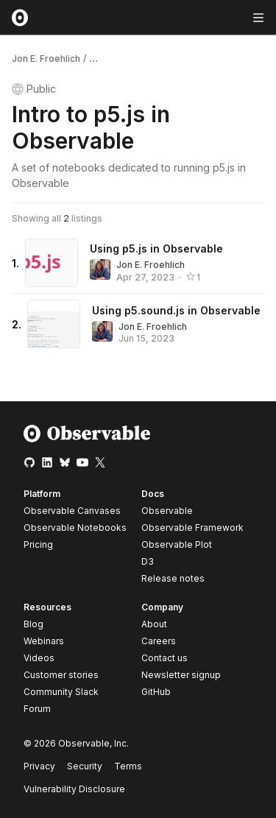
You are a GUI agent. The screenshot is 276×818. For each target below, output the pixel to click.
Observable (167, 510)
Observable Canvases (72, 510)
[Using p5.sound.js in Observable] (53, 324)
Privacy (39, 766)
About (154, 624)
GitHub (156, 691)
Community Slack (61, 691)
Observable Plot (176, 544)
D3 (147, 561)
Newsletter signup (181, 675)
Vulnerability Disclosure (74, 788)
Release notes (173, 578)
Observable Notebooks (75, 527)
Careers (158, 640)
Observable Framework (192, 527)
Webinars (44, 640)
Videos (39, 657)
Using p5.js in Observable (156, 248)
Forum (37, 708)
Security (84, 766)
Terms (128, 766)
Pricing (38, 544)
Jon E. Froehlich (46, 58)
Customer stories (61, 674)
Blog (33, 624)
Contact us (164, 658)
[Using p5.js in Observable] (51, 263)
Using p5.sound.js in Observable (176, 310)
